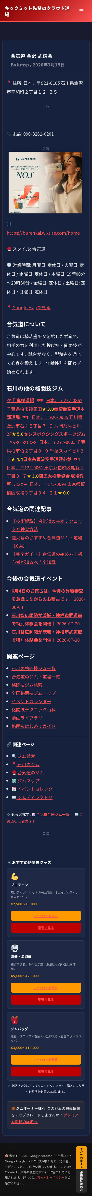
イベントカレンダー (31, 701)
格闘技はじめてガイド (34, 726)
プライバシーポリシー (49, 1177)
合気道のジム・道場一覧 (36, 676)
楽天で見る (46, 927)
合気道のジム (28, 772)
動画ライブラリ (27, 717)
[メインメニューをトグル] (81, 11)
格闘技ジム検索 (27, 684)
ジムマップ (25, 780)
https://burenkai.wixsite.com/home (43, 232)
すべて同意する (81, 1158)
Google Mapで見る (29, 307)
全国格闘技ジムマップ (34, 693)
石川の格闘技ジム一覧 (34, 668)
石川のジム (25, 764)
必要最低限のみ (81, 1181)
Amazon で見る (46, 915)
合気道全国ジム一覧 (52, 814)
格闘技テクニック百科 (34, 709)
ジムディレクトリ (32, 797)
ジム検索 (23, 756)
